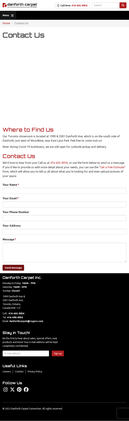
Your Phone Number (16, 212)
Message (8, 239)
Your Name (10, 184)
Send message (13, 267)
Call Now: (72, 5)
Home (6, 23)
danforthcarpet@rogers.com (26, 321)
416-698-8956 (15, 317)
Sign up (58, 353)
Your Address (12, 225)
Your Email (10, 198)
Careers (7, 371)
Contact (19, 371)
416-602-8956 (59, 162)
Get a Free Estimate (112, 167)
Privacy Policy (35, 371)
